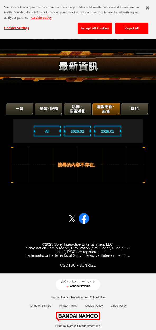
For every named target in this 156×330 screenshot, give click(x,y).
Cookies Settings (16, 25)
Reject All (132, 26)
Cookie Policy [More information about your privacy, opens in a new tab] (41, 15)
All (47, 131)
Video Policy (118, 305)
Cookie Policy (94, 305)
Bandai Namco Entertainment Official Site (78, 297)
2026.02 (77, 131)
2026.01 (107, 131)
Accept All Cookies (95, 26)
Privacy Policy (68, 305)
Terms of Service (40, 305)
